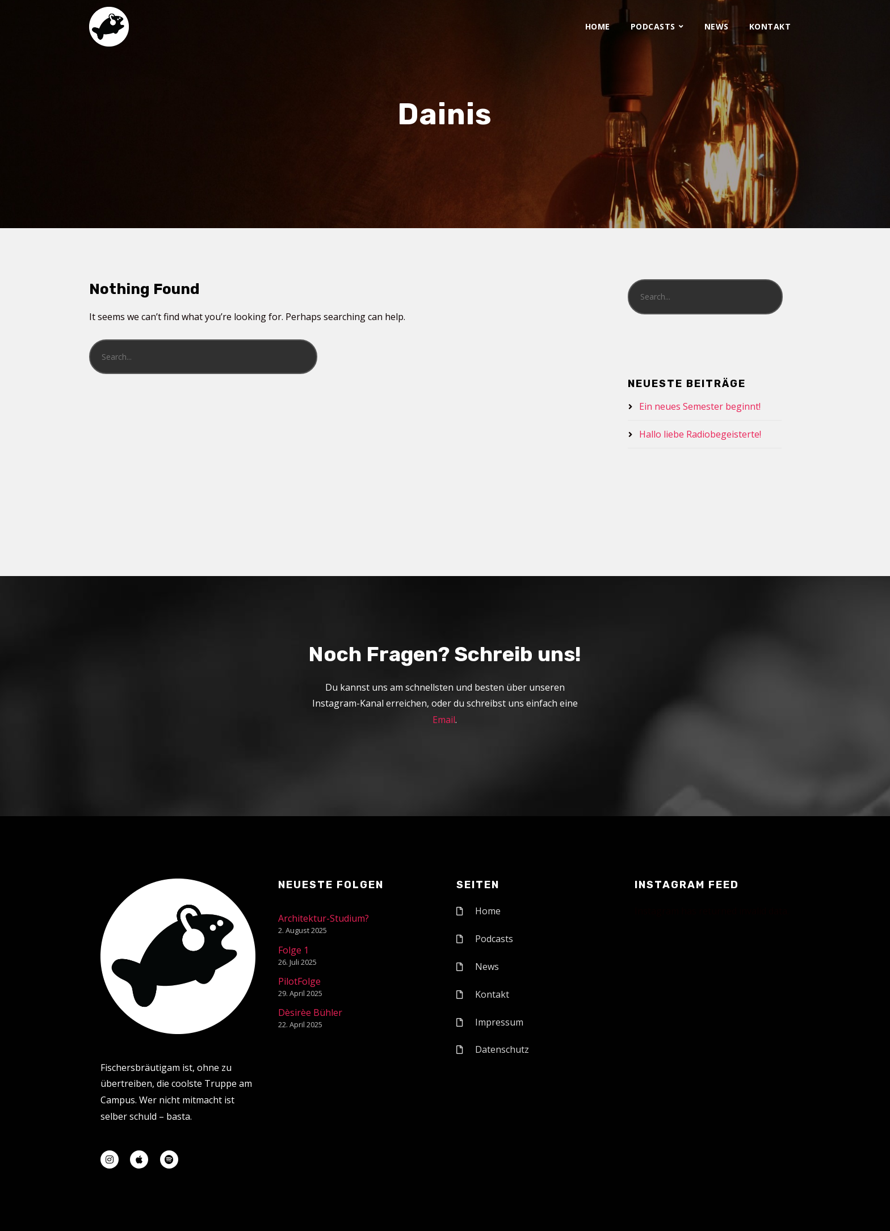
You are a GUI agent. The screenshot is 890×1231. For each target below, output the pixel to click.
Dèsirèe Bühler (310, 1012)
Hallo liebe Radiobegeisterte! (700, 434)
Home (597, 26)
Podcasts (653, 26)
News (716, 26)
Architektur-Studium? (323, 918)
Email (444, 719)
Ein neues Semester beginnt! (700, 406)
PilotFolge (299, 981)
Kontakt (770, 26)
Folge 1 (293, 950)
